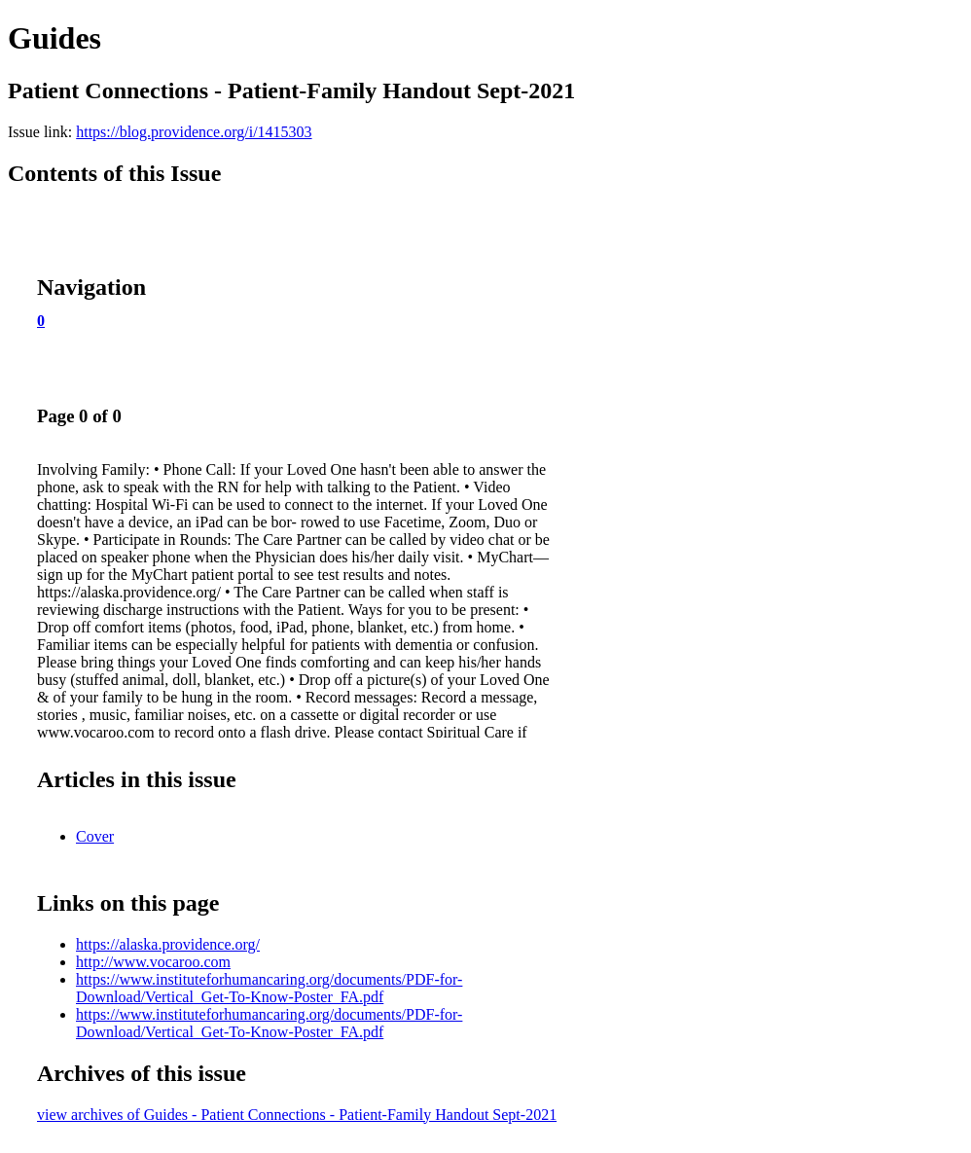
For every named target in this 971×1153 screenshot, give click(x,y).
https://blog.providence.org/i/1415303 (193, 132)
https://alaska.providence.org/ (168, 944)
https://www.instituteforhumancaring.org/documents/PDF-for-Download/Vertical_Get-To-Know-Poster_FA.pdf (269, 988)
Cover (95, 836)
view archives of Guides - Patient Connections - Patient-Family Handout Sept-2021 (297, 1114)
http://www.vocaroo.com (153, 962)
